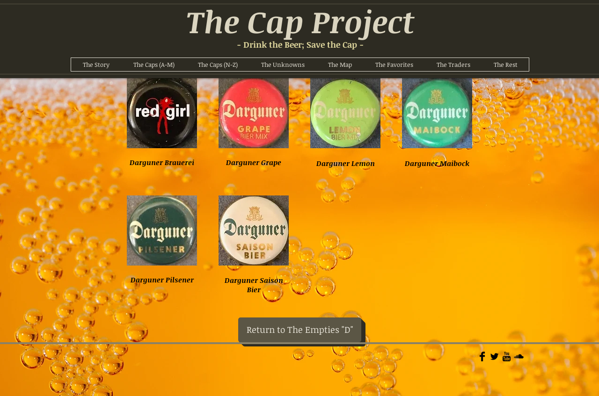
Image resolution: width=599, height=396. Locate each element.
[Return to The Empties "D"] (299, 329)
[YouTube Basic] (506, 356)
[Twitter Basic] (494, 356)
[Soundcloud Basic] (519, 356)
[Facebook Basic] (482, 356)
